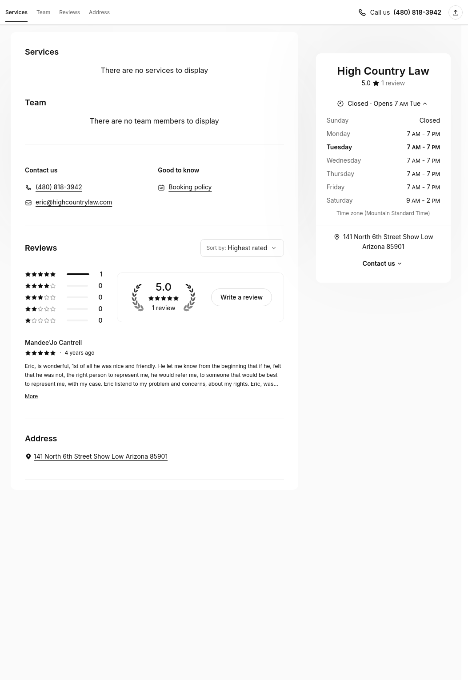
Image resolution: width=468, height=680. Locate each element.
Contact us (383, 263)
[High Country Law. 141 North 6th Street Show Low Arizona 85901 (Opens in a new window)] (96, 456)
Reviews (69, 12)
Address (99, 12)
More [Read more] (31, 396)
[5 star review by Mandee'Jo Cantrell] (154, 369)
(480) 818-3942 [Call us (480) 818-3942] (417, 12)
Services (16, 14)
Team (43, 12)
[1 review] (393, 83)
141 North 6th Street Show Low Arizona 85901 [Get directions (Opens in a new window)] (383, 241)
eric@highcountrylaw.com (74, 202)
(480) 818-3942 (59, 187)
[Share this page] (455, 12)
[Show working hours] (383, 103)
